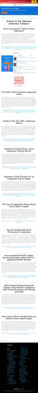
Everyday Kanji (10, 353)
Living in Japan (22, 357)
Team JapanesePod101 (22, 112)
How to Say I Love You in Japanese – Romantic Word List (25, 69)
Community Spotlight (11, 350)
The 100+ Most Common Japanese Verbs (19, 93)
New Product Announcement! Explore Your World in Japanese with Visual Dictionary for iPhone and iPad (19, 288)
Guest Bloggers (18, 275)
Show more (7, 43)
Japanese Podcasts (32, 47)
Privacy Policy (29, 390)
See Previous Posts (5, 340)
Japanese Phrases (25, 47)
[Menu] (1, 4)
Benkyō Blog (11, 359)
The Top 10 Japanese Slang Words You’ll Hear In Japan (19, 205)
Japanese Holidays (12, 366)
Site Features (21, 364)
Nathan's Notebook (12, 362)
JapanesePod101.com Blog (10, 8)
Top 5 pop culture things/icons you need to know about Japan (19, 317)
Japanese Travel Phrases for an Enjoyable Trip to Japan (19, 177)
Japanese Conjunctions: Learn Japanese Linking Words (19, 150)
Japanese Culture (18, 166)
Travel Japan (33, 195)
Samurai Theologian (12, 363)
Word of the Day (22, 378)
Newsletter (21, 363)
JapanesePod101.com (24, 390)
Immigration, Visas (24, 380)
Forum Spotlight (12, 351)
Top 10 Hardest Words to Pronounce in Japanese (19, 231)
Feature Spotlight (24, 366)
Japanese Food (10, 368)
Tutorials (22, 367)
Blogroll (8, 349)
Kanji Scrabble (11, 376)
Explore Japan (17, 193)
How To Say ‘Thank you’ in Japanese (22, 63)
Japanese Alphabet (17, 46)
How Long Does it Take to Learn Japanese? (19, 29)
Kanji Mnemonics (12, 375)
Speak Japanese (24, 48)
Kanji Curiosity (10, 378)
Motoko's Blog (22, 362)
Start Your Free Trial (4, 12)
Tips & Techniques (30, 48)
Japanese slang (10, 371)
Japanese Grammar (32, 46)
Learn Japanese (12, 48)
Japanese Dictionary (25, 46)
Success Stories (22, 370)
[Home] (19, 5)
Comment (19, 49)
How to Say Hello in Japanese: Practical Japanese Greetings (26, 57)
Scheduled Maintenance (13, 357)
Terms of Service (28, 391)
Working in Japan (22, 379)
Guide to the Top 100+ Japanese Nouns (19, 122)
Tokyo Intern (20, 334)
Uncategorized (22, 247)
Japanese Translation (11, 372)
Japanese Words (6, 48)
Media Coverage (15, 334)
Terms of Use (33, 390)
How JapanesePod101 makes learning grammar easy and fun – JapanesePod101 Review (19, 257)
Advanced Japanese (12, 380)
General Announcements (22, 307)
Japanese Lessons (12, 47)
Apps (17, 307)
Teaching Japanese (23, 371)
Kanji (16, 277)
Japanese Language (5, 47)
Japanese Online (19, 47)
